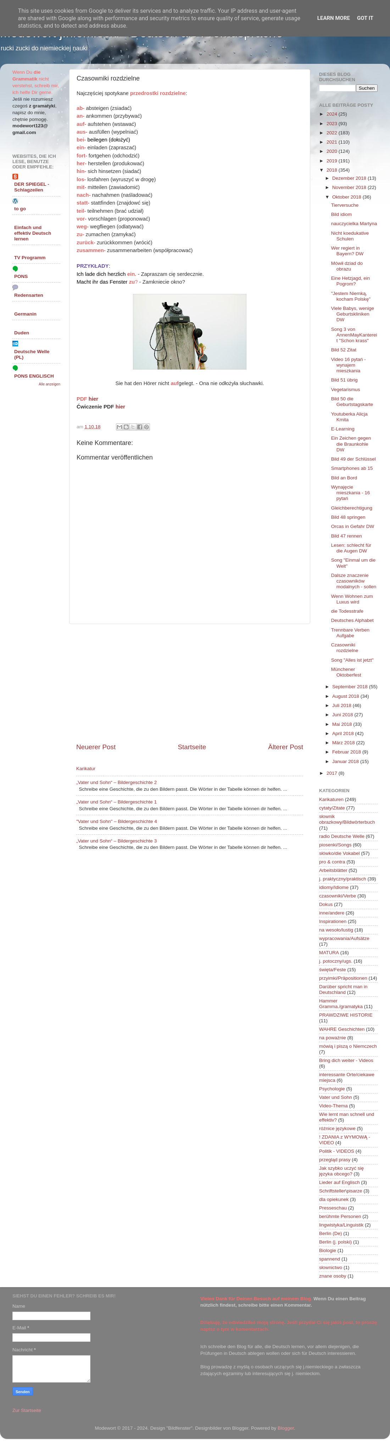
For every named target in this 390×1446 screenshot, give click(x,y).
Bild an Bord (344, 477)
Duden (21, 332)
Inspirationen (332, 921)
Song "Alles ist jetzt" (352, 660)
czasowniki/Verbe (337, 896)
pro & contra (332, 861)
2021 (333, 142)
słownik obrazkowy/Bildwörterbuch (347, 819)
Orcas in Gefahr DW (352, 526)
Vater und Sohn (335, 1097)
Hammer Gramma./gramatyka (341, 1003)
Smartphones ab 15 (352, 468)
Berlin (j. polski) (335, 1242)
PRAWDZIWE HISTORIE (346, 1015)
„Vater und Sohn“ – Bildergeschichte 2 (116, 782)
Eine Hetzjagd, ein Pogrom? (350, 281)
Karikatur (85, 768)
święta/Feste (332, 969)
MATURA (329, 952)
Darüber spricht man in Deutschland (343, 989)
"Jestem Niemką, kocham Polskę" (350, 296)
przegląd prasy (335, 1159)
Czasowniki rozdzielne (344, 647)
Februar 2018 (347, 752)
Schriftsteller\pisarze (340, 1191)
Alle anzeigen (49, 384)
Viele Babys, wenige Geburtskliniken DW (352, 314)
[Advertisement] (189, 683)
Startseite (192, 747)
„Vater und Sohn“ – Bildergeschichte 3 (116, 841)
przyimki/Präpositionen (343, 978)
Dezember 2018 (350, 178)
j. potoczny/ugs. (335, 961)
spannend (329, 1259)
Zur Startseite (26, 1410)
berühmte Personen (340, 1216)
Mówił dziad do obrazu (347, 266)
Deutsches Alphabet (352, 620)
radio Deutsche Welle (341, 836)
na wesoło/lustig (336, 930)
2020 (333, 151)
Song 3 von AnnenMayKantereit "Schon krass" (354, 335)
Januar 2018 (346, 761)
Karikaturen (331, 799)
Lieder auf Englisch (339, 1182)
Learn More (333, 18)
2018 (333, 170)
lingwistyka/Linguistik (341, 1225)
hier (93, 399)
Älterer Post (285, 747)
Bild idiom (341, 214)
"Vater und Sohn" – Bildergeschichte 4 (116, 821)
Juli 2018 (342, 705)
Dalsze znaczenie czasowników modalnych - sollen (354, 581)
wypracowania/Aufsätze (344, 938)
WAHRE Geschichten (342, 1029)
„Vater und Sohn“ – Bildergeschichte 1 (116, 802)
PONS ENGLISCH (34, 376)
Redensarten (28, 295)
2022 (333, 132)
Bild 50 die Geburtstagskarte (352, 401)
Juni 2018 (343, 714)
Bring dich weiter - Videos (346, 1060)
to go (20, 208)
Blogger (286, 1428)
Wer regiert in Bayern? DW (347, 250)
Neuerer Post (96, 747)
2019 (333, 160)
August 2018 (346, 696)
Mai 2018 (342, 724)
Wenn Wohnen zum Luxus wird (352, 599)
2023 (333, 123)
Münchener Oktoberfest (346, 672)
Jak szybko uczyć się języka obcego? (341, 1171)
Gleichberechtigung (351, 508)
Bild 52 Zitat (343, 349)
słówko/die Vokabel (339, 853)
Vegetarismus (345, 389)
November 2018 (350, 187)
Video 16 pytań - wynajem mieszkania (348, 365)
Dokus (326, 904)
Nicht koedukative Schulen (350, 235)
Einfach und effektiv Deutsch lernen (32, 233)
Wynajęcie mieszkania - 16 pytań (350, 492)
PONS (21, 276)
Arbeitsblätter (333, 870)
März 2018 (344, 742)
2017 (333, 773)
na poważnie (332, 1037)
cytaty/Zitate (332, 808)
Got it (365, 18)
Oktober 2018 (347, 197)
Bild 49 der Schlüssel (353, 459)
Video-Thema (333, 1105)
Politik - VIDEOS (336, 1151)
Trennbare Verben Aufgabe (350, 632)
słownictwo (330, 1267)
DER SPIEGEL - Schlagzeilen (31, 187)
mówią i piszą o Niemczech (348, 1046)
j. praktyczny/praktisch (342, 878)
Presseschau (333, 1208)
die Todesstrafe (347, 611)
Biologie (327, 1250)
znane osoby (332, 1276)
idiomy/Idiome (334, 887)
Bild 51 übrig (344, 380)
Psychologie (332, 1088)
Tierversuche (345, 205)
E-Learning (343, 429)
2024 (333, 114)
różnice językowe (337, 1128)
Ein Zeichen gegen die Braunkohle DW (351, 443)
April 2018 (343, 733)
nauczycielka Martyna (354, 223)
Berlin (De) (330, 1233)
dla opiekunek (334, 1199)
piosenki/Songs (335, 844)
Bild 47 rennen (346, 536)
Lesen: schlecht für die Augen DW (351, 548)
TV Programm (30, 257)
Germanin (25, 314)
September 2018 (350, 686)
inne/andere (331, 913)
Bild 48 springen (348, 517)
